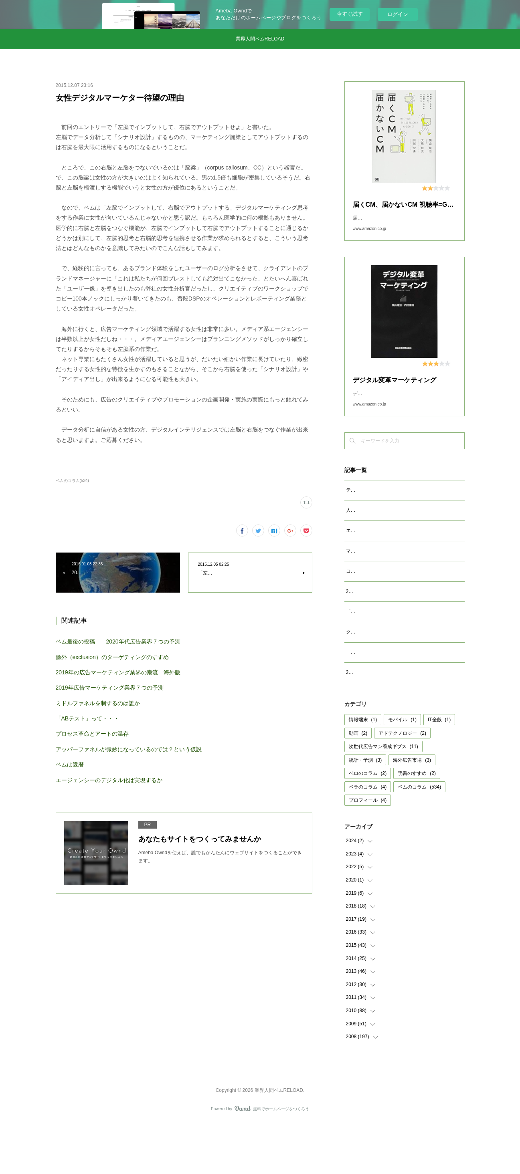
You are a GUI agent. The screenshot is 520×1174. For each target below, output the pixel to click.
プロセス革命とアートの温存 (92, 733)
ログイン (397, 14)
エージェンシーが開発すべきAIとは (384, 556)
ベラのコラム (368, 838)
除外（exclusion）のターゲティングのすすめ (112, 657)
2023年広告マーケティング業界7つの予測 (391, 625)
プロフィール (368, 851)
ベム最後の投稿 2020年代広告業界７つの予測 (118, 641)
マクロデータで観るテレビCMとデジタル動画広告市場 (405, 576)
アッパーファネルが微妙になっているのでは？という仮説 (129, 749)
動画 (358, 784)
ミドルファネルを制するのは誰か (98, 703)
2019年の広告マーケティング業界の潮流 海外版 (118, 672)
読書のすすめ (417, 824)
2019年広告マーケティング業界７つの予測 (110, 687)
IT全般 (439, 771)
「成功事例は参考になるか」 (377, 695)
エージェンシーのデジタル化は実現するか (109, 780)
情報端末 (363, 771)
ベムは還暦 (70, 764)
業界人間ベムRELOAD (260, 39)
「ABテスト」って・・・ (87, 718)
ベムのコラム (419, 838)
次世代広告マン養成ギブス (383, 798)
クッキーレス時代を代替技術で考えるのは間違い (399, 674)
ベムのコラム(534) (72, 480)
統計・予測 (365, 811)
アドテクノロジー (402, 784)
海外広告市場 (412, 811)
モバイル (402, 771)
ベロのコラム (368, 824)
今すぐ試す (350, 14)
